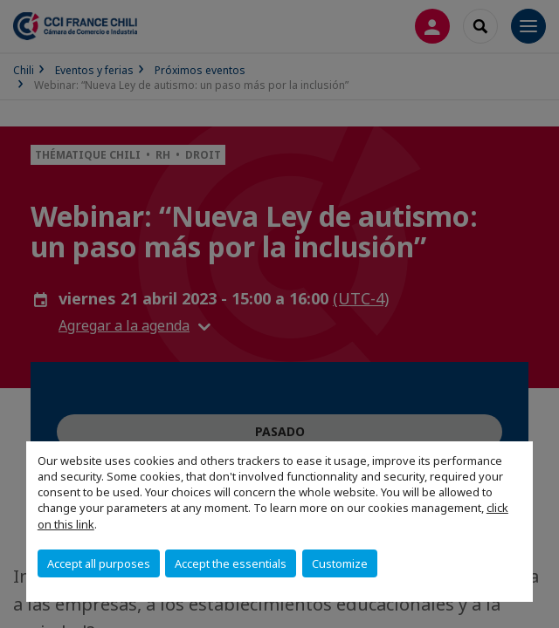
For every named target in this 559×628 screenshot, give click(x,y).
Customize (340, 563)
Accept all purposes (98, 563)
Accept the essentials (230, 563)
